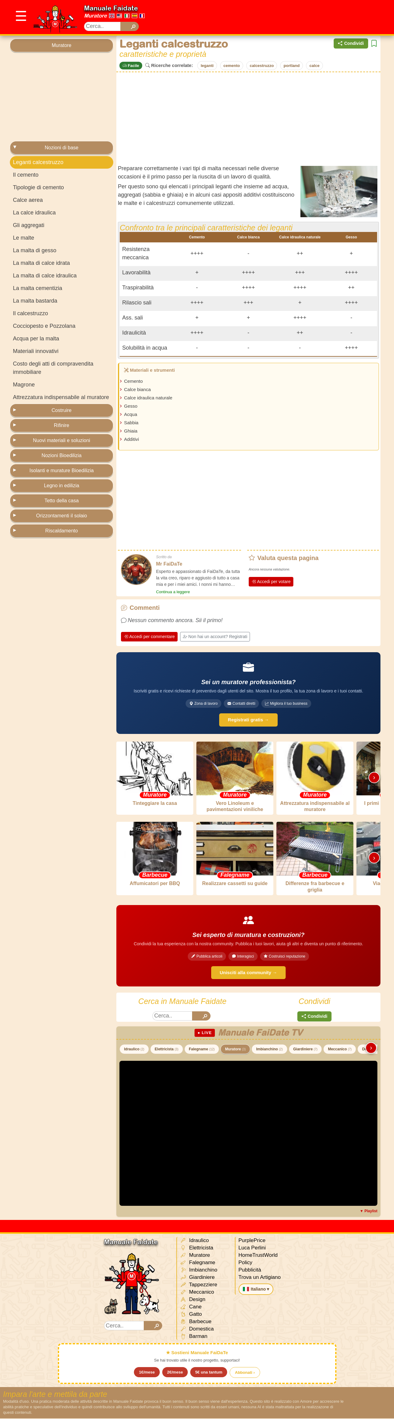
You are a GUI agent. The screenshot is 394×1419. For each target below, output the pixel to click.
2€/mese (175, 1372)
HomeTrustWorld (258, 1256)
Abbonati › (245, 1373)
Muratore (95, 16)
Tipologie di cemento (38, 187)
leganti (207, 65)
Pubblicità (250, 1270)
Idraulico (134, 1050)
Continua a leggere (173, 592)
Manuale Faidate (111, 8)
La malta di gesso (34, 250)
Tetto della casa (61, 500)
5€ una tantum (208, 1372)
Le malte (23, 238)
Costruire (62, 410)
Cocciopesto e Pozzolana (44, 326)
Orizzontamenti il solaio (61, 515)
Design (193, 1300)
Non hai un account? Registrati (215, 636)
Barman (193, 1337)
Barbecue (196, 1322)
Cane (191, 1307)
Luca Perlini (252, 1248)
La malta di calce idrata (41, 263)
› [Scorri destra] (374, 777)
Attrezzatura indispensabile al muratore (61, 397)
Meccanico (340, 1050)
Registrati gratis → (248, 719)
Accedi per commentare (149, 636)
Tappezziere (198, 1285)
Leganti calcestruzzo (38, 162)
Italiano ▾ (256, 1289)
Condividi (351, 43)
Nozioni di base (61, 147)
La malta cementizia (37, 288)
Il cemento (25, 175)
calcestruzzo (262, 65)
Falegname (202, 1050)
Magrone (24, 385)
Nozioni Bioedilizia (62, 455)
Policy (245, 1263)
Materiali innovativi (35, 351)
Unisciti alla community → (248, 973)
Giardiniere (305, 1050)
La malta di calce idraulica (45, 275)
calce (314, 65)
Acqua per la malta (36, 338)
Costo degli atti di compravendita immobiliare (53, 368)
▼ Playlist (368, 1211)
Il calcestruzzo (30, 313)
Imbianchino (269, 1050)
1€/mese (147, 1372)
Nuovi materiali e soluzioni (61, 440)
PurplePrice (252, 1241)
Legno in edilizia (61, 485)
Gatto (191, 1315)
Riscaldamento (61, 530)
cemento (231, 65)
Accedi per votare (271, 581)
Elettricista (167, 1050)
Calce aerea (28, 200)
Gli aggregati (28, 225)
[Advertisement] (272, 17)
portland (291, 65)
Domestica (197, 1330)
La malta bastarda (35, 301)
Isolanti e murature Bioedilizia (62, 470)
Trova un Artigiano (260, 1278)
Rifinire (61, 425)
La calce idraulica (34, 213)
